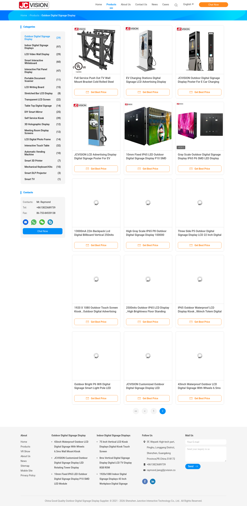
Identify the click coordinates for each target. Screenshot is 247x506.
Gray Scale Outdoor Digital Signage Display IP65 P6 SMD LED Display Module (199, 158)
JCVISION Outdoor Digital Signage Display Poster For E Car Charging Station (199, 81)
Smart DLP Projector (43, 173)
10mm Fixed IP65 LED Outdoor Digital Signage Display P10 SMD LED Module (146, 158)
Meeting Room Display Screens (43, 132)
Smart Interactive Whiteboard (43, 62)
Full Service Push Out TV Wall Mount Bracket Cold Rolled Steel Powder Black (94, 81)
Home (24, 441)
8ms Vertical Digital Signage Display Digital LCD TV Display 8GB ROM (115, 463)
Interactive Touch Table (43, 145)
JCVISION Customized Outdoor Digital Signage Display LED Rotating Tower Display (145, 388)
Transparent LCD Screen (43, 99)
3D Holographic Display (43, 124)
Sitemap (25, 465)
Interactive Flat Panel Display (43, 70)
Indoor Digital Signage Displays (43, 46)
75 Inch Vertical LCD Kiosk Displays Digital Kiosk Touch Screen (114, 446)
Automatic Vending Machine (43, 153)
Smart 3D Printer (43, 160)
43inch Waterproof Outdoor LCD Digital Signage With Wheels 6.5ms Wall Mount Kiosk (199, 388)
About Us (25, 456)
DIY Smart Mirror (43, 112)
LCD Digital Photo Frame (43, 139)
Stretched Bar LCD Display (43, 93)
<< (136, 411)
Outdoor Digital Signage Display (43, 38)
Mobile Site (27, 470)
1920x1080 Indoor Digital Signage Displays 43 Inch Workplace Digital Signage (113, 479)
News (24, 461)
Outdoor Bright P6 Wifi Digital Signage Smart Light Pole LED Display (92, 388)
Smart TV (43, 179)
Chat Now (213, 4)
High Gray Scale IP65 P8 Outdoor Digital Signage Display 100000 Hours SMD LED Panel (146, 234)
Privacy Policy (28, 475)
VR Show (25, 451)
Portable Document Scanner (43, 79)
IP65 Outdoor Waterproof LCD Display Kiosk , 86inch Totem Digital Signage (200, 311)
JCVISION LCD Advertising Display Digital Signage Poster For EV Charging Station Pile (95, 158)
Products (25, 446)
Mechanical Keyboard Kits (43, 167)
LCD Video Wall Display (43, 54)
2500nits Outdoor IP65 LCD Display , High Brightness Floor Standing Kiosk (147, 311)
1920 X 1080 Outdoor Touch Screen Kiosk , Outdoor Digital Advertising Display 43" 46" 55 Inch (96, 311)
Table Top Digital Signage (43, 105)
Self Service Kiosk (43, 118)
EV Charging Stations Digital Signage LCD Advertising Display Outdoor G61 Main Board (146, 81)
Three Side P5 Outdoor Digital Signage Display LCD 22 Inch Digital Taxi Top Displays (199, 234)
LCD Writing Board (43, 87)
